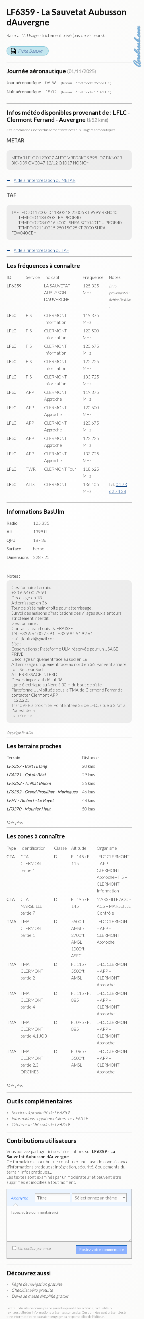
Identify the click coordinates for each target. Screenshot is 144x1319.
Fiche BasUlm (30, 50)
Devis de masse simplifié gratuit (39, 1296)
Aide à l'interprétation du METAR (44, 180)
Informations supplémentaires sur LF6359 (49, 1118)
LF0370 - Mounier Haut (29, 808)
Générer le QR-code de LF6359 (40, 1124)
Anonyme (19, 1197)
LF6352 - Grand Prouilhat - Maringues (42, 791)
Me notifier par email (31, 1248)
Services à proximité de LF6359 (40, 1112)
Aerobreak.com (137, 46)
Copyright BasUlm (20, 733)
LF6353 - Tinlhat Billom (29, 783)
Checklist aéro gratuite (32, 1290)
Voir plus (14, 822)
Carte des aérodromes (138, 14)
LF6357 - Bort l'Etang (27, 766)
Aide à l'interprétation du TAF (41, 250)
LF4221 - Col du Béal (26, 774)
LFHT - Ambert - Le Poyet (30, 800)
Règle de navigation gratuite (36, 1284)
